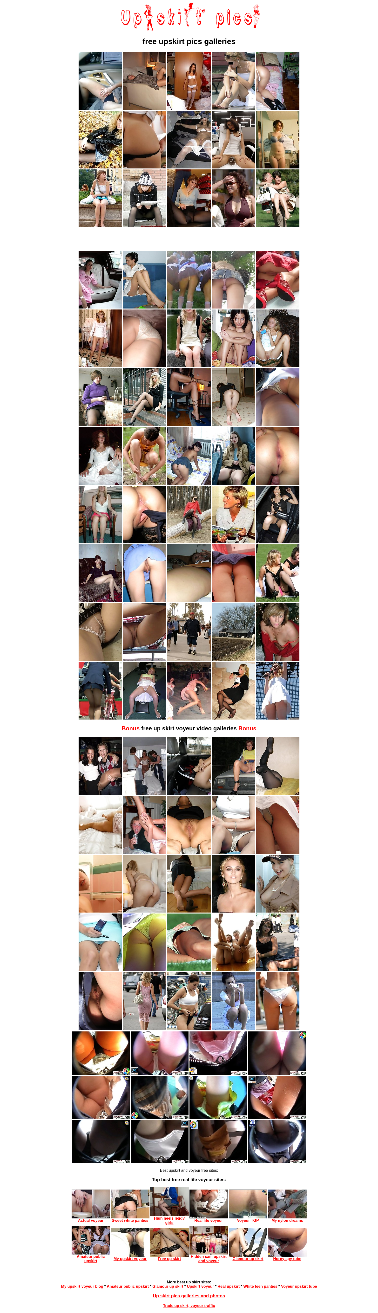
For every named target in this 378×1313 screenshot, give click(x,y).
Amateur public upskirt (128, 1286)
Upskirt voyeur (200, 1286)
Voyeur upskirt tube (299, 1286)
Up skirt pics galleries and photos (189, 1295)
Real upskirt (229, 1286)
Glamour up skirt (167, 1286)
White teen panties (260, 1286)
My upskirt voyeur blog (82, 1286)
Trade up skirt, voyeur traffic (189, 1306)
